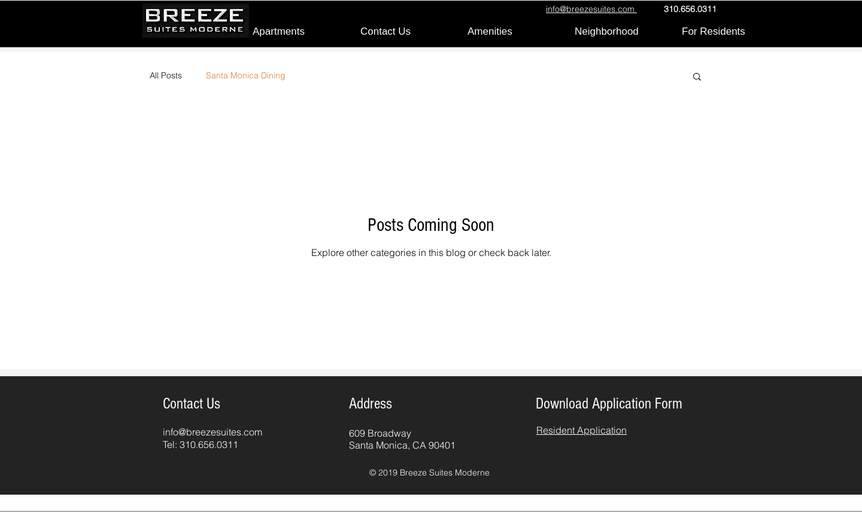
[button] (697, 77)
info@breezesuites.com (212, 432)
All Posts (166, 75)
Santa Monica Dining (246, 75)
